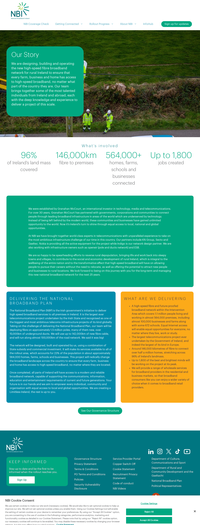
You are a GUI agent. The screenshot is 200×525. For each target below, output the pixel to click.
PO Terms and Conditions (89, 474)
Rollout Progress (103, 24)
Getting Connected (70, 24)
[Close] (194, 518)
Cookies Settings (149, 511)
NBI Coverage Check (36, 24)
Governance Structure (88, 459)
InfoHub (148, 24)
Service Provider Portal (126, 459)
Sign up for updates (176, 24)
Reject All (149, 519)
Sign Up (22, 480)
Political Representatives (166, 486)
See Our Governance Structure (100, 411)
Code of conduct (123, 483)
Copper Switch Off (124, 464)
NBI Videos (119, 488)
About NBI (130, 24)
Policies (78, 479)
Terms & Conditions (86, 469)
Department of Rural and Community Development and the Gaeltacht (172, 472)
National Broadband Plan (167, 481)
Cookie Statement (124, 469)
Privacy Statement (85, 464)
